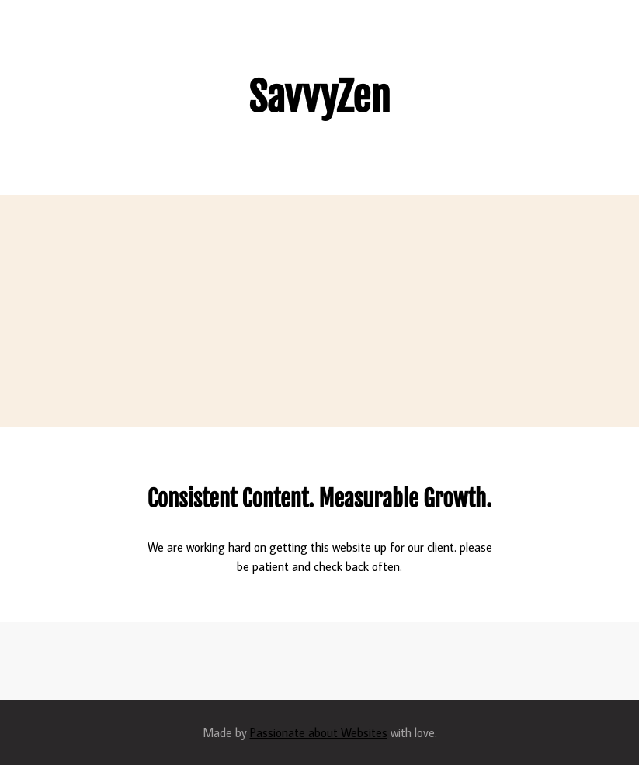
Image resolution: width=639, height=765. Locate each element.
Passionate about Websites (318, 732)
